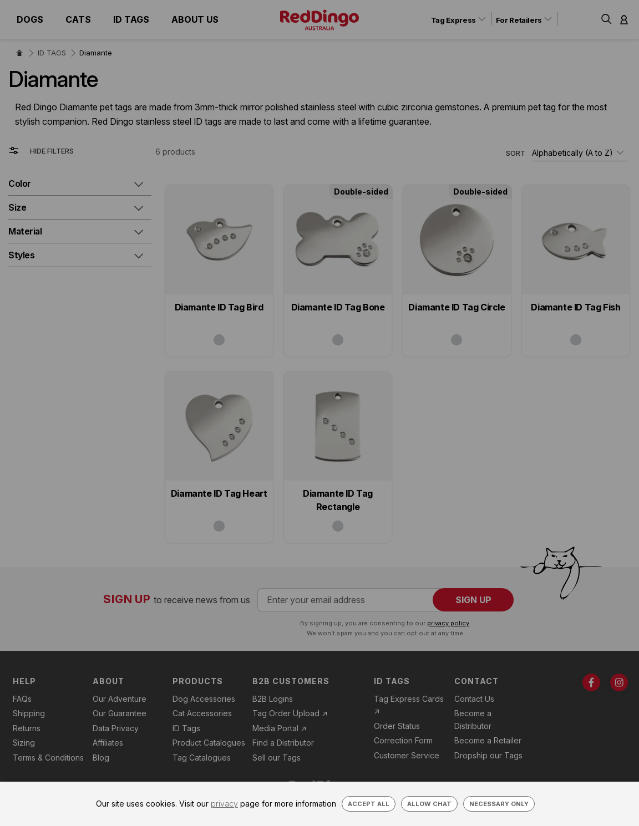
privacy (224, 803)
